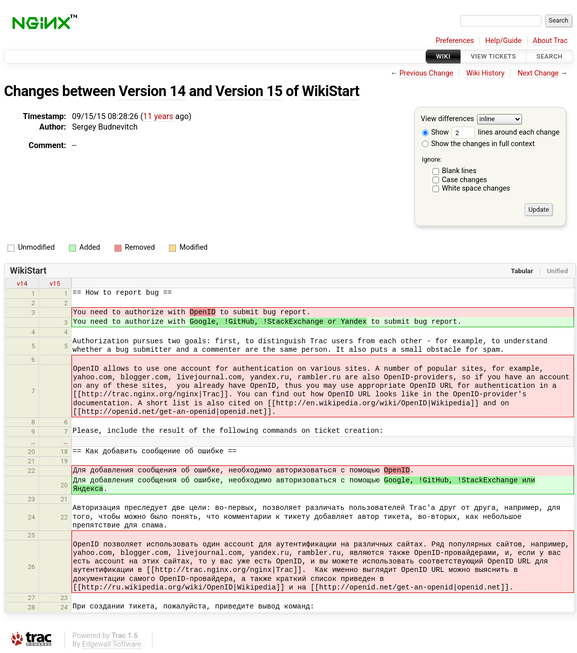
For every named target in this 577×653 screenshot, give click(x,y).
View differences (447, 119)
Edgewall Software (112, 644)
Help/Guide (504, 41)
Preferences (455, 41)
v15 (55, 283)
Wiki (443, 56)
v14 (22, 283)
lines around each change (506, 132)
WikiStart (331, 91)
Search (549, 56)
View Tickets (493, 56)
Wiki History (485, 73)
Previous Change (427, 73)
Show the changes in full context (478, 144)
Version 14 (152, 91)
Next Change (538, 73)
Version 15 (249, 91)
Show (435, 132)
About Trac (550, 41)
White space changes (476, 188)
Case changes (464, 180)
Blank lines (459, 171)
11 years (158, 116)
